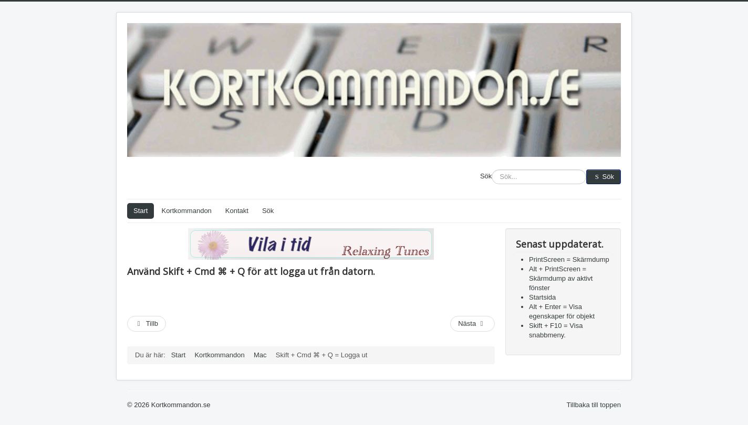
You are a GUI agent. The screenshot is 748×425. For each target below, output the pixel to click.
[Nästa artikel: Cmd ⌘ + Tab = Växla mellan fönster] (472, 324)
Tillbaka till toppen (593, 405)
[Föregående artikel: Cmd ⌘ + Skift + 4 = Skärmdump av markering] (146, 324)
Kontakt (236, 211)
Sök (486, 176)
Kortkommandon (186, 211)
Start (140, 211)
